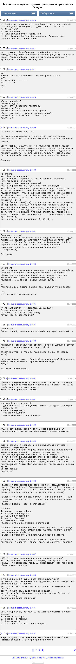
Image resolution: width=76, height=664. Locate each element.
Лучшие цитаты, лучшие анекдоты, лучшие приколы (38, 658)
